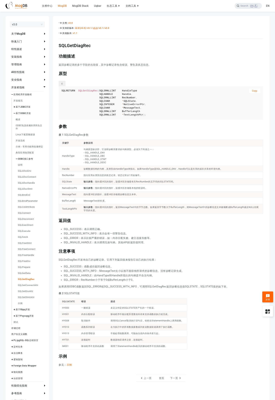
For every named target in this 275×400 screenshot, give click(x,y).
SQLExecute (24, 231)
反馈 (268, 297)
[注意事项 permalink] (56, 251)
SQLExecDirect (25, 225)
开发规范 (18, 100)
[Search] (248, 6)
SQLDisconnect (26, 219)
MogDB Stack (80, 5)
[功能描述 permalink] (56, 56)
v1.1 (75, 33)
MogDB (62, 5)
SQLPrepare (24, 267)
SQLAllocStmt (25, 189)
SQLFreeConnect (26, 249)
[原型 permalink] (56, 73)
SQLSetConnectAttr (28, 285)
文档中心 (47, 5)
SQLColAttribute (26, 207)
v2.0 (107, 28)
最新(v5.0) (80, 28)
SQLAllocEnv (24, 171)
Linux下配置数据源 (25, 134)
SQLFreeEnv (24, 261)
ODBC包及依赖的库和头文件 (29, 127)
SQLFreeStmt (25, 243)
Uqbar (97, 5)
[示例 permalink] (56, 356)
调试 (15, 322)
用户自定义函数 (19, 334)
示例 (20, 303)
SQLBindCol (24, 195)
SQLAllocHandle (26, 183)
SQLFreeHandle (26, 255)
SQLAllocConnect (27, 177)
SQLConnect (24, 213)
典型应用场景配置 (25, 152)
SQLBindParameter (28, 201)
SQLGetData (24, 273)
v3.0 (70, 23)
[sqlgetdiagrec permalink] (56, 45)
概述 (18, 119)
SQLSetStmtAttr (26, 297)
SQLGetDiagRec (26, 279)
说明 (20, 165)
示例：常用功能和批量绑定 (29, 146)
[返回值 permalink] (56, 220)
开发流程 (20, 140)
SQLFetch (23, 237)
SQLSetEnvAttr (25, 291)
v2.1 (101, 28)
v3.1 (89, 28)
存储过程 (15, 328)
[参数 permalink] (56, 126)
